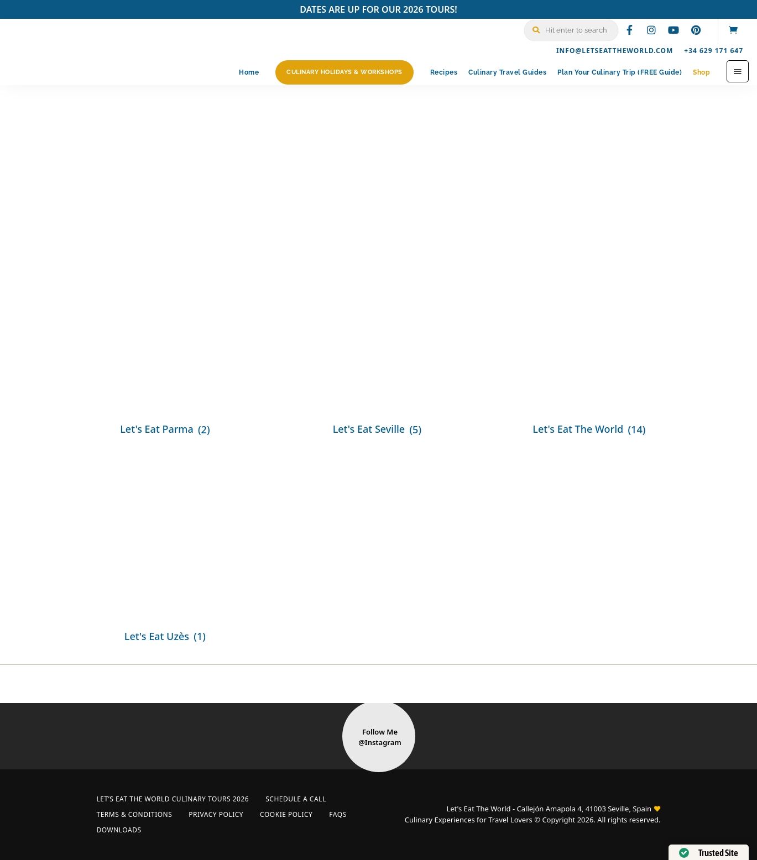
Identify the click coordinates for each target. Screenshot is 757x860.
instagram (651, 30)
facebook (629, 30)
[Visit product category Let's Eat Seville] (378, 342)
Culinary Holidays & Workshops (344, 72)
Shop (701, 72)
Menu (738, 71)
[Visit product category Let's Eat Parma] (166, 342)
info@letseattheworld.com (614, 50)
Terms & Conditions (135, 814)
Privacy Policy (216, 814)
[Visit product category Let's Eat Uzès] (166, 549)
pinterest (696, 30)
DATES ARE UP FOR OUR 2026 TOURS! (378, 9)
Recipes (444, 72)
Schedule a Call (295, 799)
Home (249, 72)
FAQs (337, 814)
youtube (673, 30)
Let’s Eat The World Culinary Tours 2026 (173, 799)
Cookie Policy (286, 814)
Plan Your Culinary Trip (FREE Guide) (619, 72)
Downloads (119, 830)
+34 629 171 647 (713, 50)
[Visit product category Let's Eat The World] (589, 342)
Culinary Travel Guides (507, 72)
